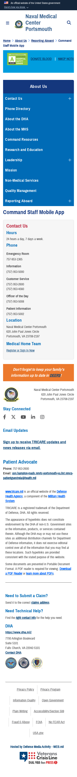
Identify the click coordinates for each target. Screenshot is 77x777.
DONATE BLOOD (41, 59)
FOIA (39, 722)
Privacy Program (50, 689)
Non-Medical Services (21, 180)
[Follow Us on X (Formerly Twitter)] (13, 418)
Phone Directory (17, 109)
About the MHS (16, 129)
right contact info (26, 618)
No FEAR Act (57, 722)
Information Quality (24, 700)
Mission (11, 170)
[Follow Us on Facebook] (4, 418)
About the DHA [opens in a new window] (16, 119)
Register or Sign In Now (20, 350)
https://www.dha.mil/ (18, 632)
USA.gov (38, 733)
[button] (16, 7)
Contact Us (13, 98)
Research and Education (24, 149)
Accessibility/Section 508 (49, 711)
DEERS (55, 375)
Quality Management (20, 190)
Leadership (13, 160)
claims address (40, 603)
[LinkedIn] (33, 418)
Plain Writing (20, 711)
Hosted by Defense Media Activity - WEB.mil (37, 747)
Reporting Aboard (19, 201)
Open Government (53, 700)
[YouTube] (23, 418)
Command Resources (21, 139)
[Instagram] (42, 418)
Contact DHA (13, 653)
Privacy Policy (25, 689)
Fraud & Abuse (21, 722)
